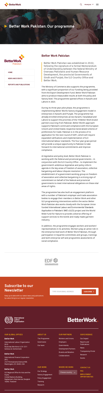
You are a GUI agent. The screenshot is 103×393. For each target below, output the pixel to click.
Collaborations (64, 355)
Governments (63, 345)
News (82, 348)
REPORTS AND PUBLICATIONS (19, 85)
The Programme (43, 338)
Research (83, 354)
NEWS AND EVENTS (15, 79)
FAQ (81, 371)
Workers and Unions (66, 338)
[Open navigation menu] (97, 4)
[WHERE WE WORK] (68, 372)
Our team (41, 345)
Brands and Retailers (66, 352)
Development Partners (67, 349)
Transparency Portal (87, 351)
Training (41, 381)
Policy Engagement (45, 378)
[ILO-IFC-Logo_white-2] (14, 319)
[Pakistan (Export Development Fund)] (51, 262)
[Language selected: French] (89, 4)
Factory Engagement (45, 374)
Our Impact (84, 338)
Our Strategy (42, 371)
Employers (62, 342)
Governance (42, 342)
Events (82, 358)
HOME (10, 73)
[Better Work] (83, 320)
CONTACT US (85, 367)
